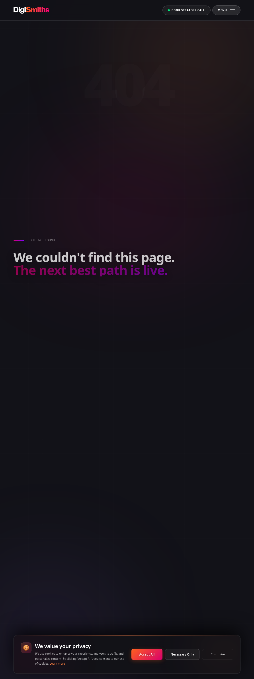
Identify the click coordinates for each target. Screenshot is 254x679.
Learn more (57, 663)
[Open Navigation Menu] (226, 10)
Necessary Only (182, 654)
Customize (218, 654)
